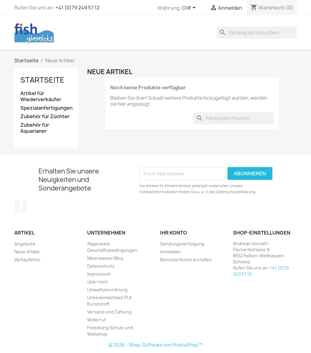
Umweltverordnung (107, 290)
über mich (97, 282)
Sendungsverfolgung (182, 244)
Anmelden (170, 252)
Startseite (42, 80)
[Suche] (257, 32)
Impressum (98, 274)
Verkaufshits (27, 259)
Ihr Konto (173, 232)
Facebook (21, 206)
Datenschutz (100, 266)
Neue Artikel (26, 252)
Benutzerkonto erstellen (186, 259)
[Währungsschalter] (190, 8)
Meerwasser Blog (105, 258)
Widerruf (96, 320)
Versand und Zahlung (109, 312)
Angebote (24, 244)
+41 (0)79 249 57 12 (77, 7)
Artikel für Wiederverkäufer (40, 96)
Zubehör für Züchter (45, 116)
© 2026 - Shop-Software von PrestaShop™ (155, 345)
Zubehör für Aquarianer (34, 128)
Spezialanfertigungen (46, 108)
